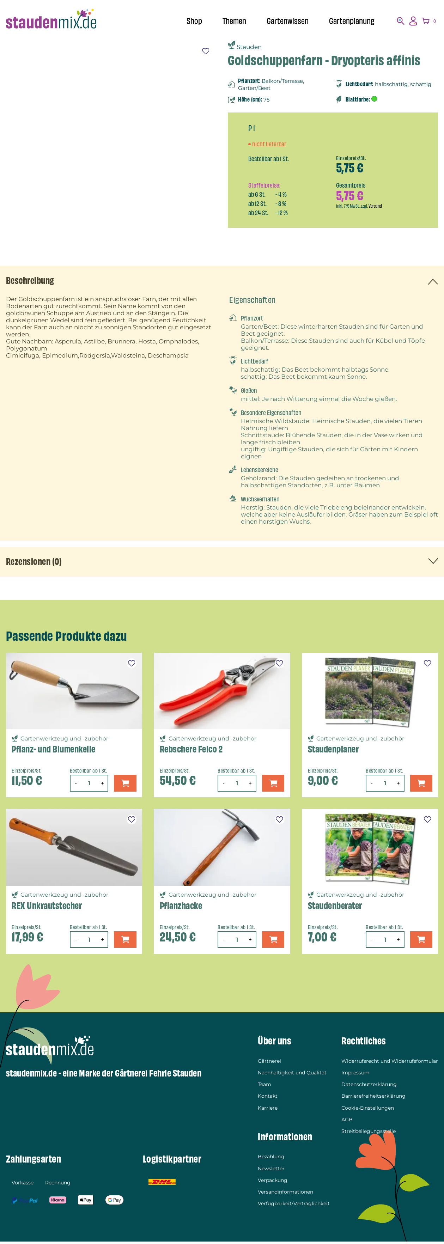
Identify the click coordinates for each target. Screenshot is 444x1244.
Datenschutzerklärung (369, 1086)
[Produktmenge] (88, 785)
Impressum (355, 1075)
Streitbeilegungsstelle (368, 1133)
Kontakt (268, 1098)
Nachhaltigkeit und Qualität (292, 1075)
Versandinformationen (285, 1194)
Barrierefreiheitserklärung (373, 1098)
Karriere (268, 1110)
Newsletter (271, 1170)
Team (264, 1086)
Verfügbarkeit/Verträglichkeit (294, 1205)
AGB (347, 1121)
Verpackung (272, 1182)
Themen (229, 21)
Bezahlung (271, 1158)
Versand (375, 206)
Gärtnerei (269, 1063)
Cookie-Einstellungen (367, 1110)
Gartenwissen (284, 21)
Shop (188, 21)
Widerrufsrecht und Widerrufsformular (389, 1063)
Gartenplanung (351, 21)
